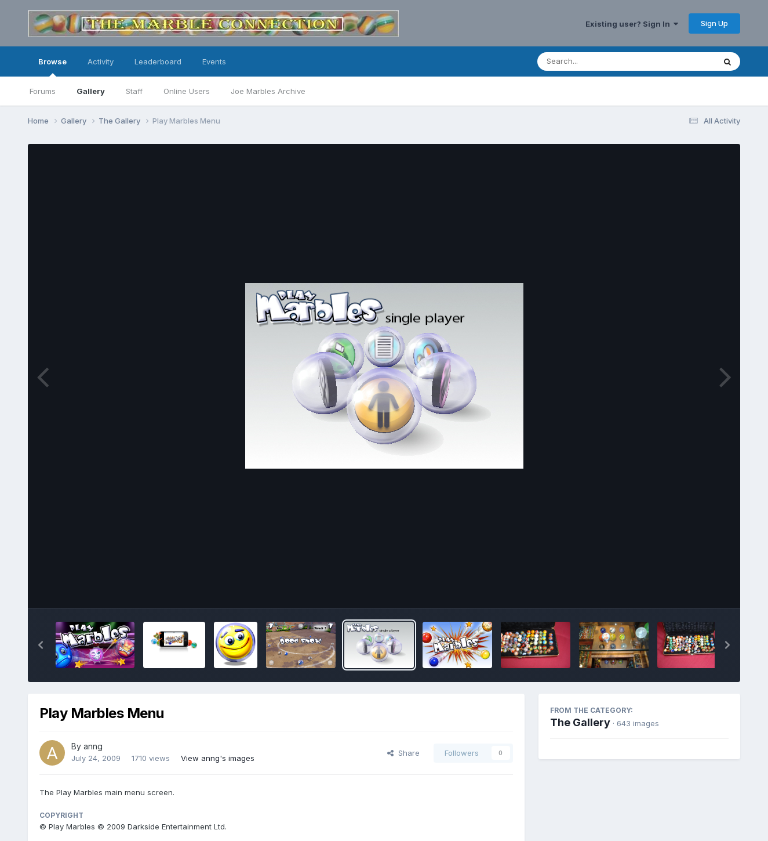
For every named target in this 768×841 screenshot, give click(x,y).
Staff (134, 91)
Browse (52, 67)
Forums (43, 91)
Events (214, 61)
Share (403, 752)
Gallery (91, 91)
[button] (40, 645)
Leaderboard (157, 61)
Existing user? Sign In (631, 23)
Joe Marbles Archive (268, 91)
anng (93, 746)
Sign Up (714, 23)
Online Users (186, 91)
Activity (101, 61)
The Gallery (580, 722)
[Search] (594, 61)
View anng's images (217, 758)
